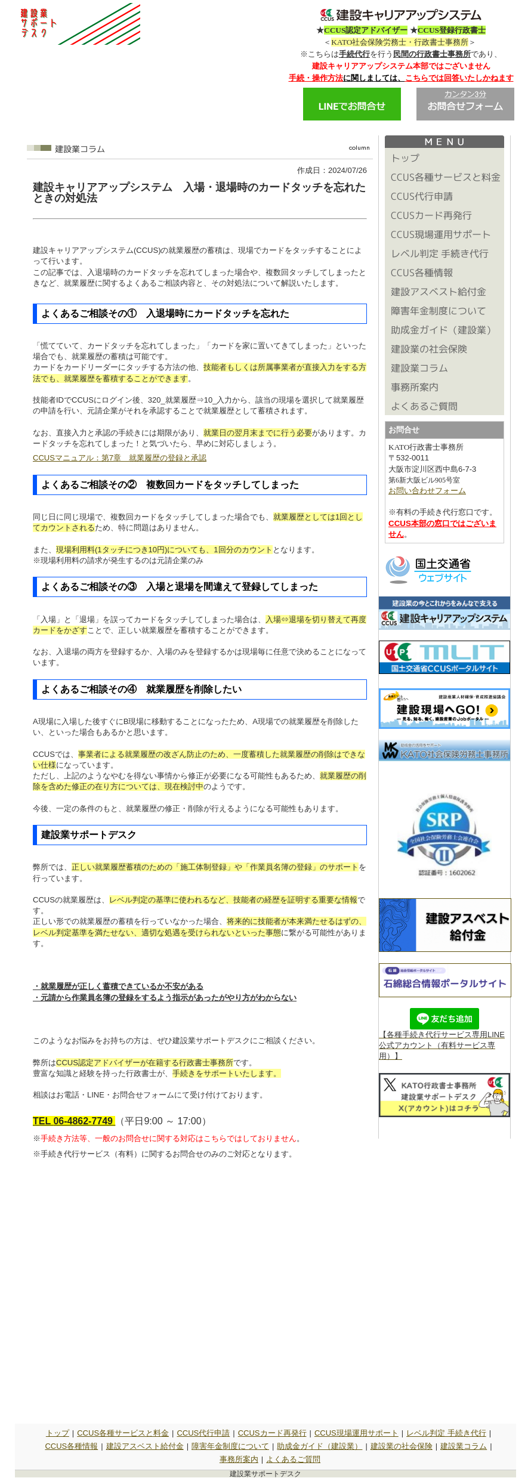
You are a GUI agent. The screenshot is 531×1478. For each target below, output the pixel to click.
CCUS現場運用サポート (356, 1432)
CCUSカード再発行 (272, 1432)
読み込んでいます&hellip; (200, 1292)
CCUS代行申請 (203, 1432)
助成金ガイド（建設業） (319, 1446)
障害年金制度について (230, 1446)
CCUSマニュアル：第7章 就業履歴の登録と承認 (119, 457)
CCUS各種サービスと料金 (123, 1432)
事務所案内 (239, 1459)
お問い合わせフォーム (427, 490)
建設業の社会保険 (402, 1446)
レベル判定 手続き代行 (446, 1432)
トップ (57, 1432)
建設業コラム (463, 1446)
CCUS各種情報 (71, 1446)
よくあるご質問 (293, 1459)
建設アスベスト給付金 (145, 1446)
